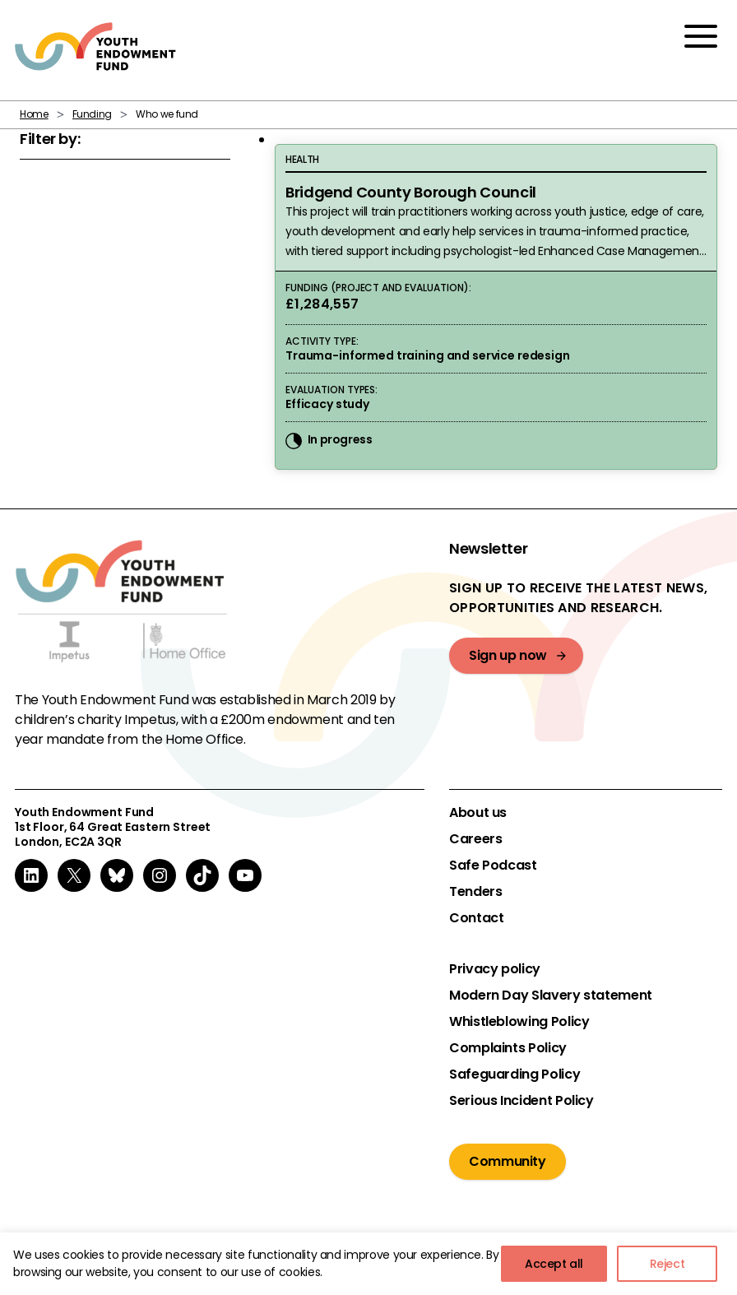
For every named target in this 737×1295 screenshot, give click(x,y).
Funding (92, 114)
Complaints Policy (508, 1048)
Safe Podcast (493, 865)
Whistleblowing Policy (519, 1022)
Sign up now (508, 655)
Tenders (475, 892)
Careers (475, 839)
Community (507, 1161)
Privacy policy (494, 969)
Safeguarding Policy (514, 1074)
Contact (476, 918)
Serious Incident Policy (521, 1101)
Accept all (554, 1264)
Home (34, 114)
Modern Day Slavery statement (550, 995)
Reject (667, 1264)
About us (478, 813)
